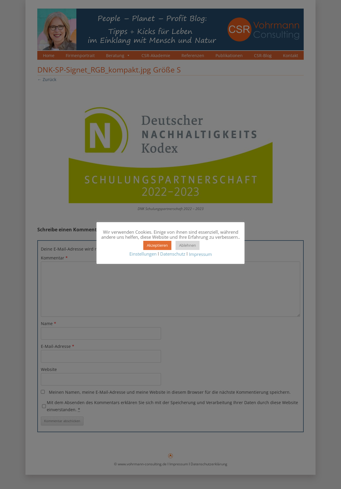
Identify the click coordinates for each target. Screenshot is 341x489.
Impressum (200, 254)
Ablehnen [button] (187, 245)
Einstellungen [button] (143, 254)
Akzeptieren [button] (157, 245)
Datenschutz (172, 254)
